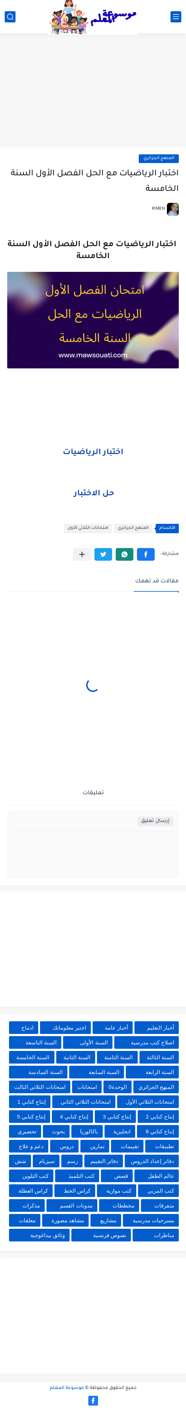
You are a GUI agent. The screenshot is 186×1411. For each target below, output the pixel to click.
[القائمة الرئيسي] (175, 16)
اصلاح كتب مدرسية (152, 1042)
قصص (121, 1176)
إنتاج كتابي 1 (31, 1102)
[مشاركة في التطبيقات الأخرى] (82, 554)
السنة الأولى (93, 1042)
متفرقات (164, 1205)
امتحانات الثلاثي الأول (87, 528)
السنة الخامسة (32, 1057)
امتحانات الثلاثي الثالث (39, 1087)
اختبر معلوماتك (69, 1028)
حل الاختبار (94, 494)
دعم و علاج (31, 1146)
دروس (67, 1146)
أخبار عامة (116, 1028)
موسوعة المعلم (67, 1388)
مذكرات (31, 1205)
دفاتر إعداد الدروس (152, 1161)
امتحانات (87, 1087)
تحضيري (27, 1131)
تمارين (97, 1146)
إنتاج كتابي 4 (74, 1116)
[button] (146, 554)
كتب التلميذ (81, 1176)
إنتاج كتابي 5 (31, 1116)
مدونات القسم (76, 1205)
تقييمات (130, 1146)
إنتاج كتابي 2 (160, 1116)
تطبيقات (164, 1146)
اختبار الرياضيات (93, 453)
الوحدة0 (117, 1087)
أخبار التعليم (160, 1028)
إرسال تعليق (155, 821)
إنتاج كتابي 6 (160, 1131)
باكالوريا (89, 1131)
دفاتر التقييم (104, 1161)
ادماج (27, 1028)
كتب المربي (160, 1191)
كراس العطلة (33, 1191)
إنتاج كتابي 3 (117, 1116)
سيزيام (47, 1161)
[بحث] (10, 16)
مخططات (123, 1205)
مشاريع (108, 1220)
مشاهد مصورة (68, 1220)
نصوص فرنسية (109, 1235)
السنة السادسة (45, 1072)
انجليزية (121, 1131)
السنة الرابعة (160, 1072)
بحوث (58, 1131)
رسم (72, 1161)
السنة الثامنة (118, 1057)
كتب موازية (119, 1191)
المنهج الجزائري (158, 158)
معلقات (27, 1220)
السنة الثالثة (160, 1057)
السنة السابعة (104, 1072)
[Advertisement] (93, 91)
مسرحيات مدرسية (153, 1220)
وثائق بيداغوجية (47, 1235)
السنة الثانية (76, 1057)
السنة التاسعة (41, 1042)
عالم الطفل (161, 1176)
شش (20, 1161)
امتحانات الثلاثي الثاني (86, 1102)
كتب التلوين (35, 1176)
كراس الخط (77, 1191)
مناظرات (164, 1235)
